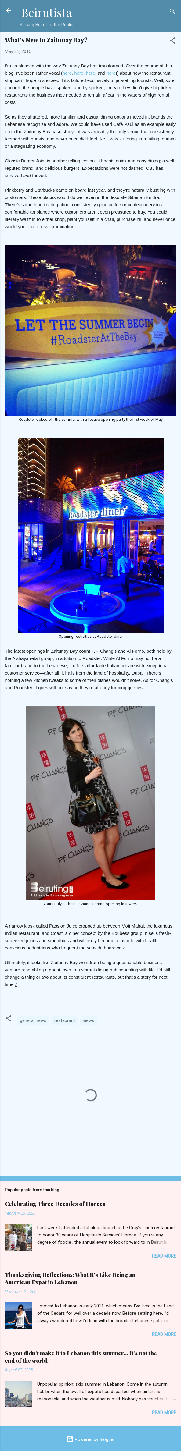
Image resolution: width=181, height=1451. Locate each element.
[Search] (172, 12)
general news (33, 1020)
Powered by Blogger (90, 1439)
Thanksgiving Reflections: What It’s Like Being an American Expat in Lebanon (70, 1278)
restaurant (64, 1020)
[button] (172, 41)
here (67, 73)
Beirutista (46, 12)
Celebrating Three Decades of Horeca (55, 1204)
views (88, 1020)
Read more (164, 1256)
